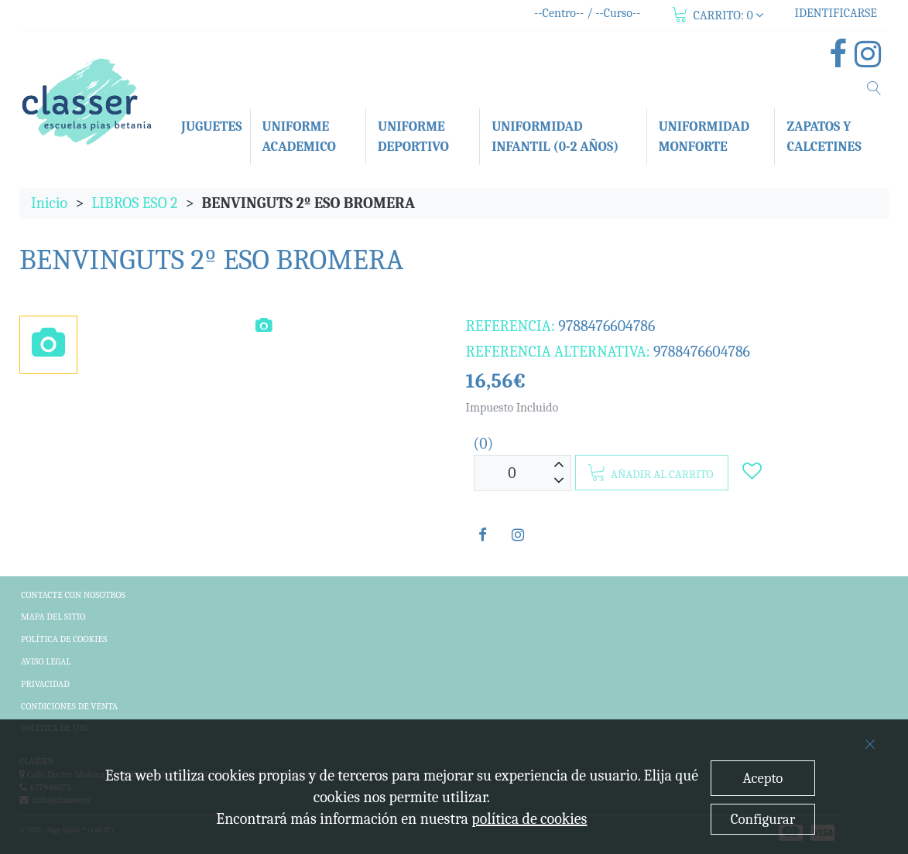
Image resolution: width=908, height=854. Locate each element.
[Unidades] (512, 473)
